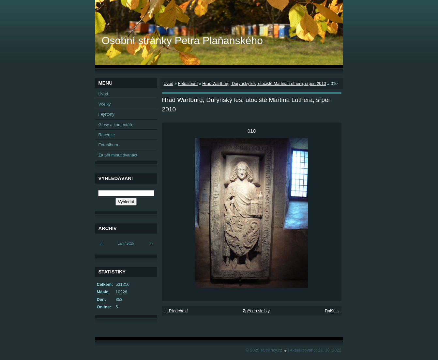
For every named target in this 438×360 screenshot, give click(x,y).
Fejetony (106, 114)
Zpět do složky (256, 310)
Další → (332, 310)
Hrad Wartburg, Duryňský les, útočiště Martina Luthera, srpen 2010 (264, 83)
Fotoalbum (188, 83)
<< (102, 243)
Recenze (106, 134)
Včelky (104, 104)
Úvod (169, 83)
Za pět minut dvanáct (118, 155)
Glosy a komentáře (115, 124)
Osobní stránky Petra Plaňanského (182, 40)
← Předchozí (176, 310)
